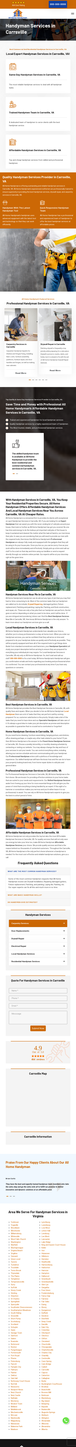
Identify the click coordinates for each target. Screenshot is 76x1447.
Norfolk (14, 1351)
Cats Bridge (46, 1331)
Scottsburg (15, 1289)
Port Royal (15, 1323)
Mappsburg (15, 1388)
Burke (43, 1348)
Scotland (14, 1291)
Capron (44, 1340)
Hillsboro (45, 1223)
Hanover (44, 1238)
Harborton (45, 1235)
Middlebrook (16, 1377)
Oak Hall (14, 1345)
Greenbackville (47, 1249)
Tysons (14, 1229)
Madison (14, 1397)
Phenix (13, 1326)
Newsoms (15, 1354)
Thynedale (15, 1240)
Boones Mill (46, 1360)
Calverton (45, 1343)
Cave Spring (46, 1328)
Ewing (43, 1272)
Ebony (44, 1274)
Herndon (45, 1226)
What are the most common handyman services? (31, 841)
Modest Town (16, 1371)
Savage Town (16, 1300)
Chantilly (44, 1323)
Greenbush (45, 1246)
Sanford (14, 1303)
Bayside (44, 1374)
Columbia (45, 1297)
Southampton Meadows (21, 1277)
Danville (44, 1291)
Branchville (45, 1357)
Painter (14, 1340)
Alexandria (45, 1394)
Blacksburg (46, 1365)
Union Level (15, 1226)
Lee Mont (45, 1204)
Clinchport (45, 1300)
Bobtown (45, 1362)
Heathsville (45, 1229)
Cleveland (45, 1309)
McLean (14, 1382)
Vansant (14, 1223)
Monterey (15, 1368)
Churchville (45, 1311)
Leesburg (45, 1201)
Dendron (44, 1283)
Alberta (44, 1397)
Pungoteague (16, 1317)
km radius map (38, 1068)
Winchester (15, 1198)
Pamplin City (16, 1334)
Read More (20, 343)
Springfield (15, 1269)
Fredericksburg (47, 1260)
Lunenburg (45, 1192)
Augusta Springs (48, 1380)
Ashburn (44, 1382)
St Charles (15, 1266)
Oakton (14, 1343)
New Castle (15, 1362)
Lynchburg (45, 1189)
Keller (43, 1215)
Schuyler (14, 1294)
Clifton (44, 1306)
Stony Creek (16, 1257)
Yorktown (15, 1189)
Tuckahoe (15, 1232)
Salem (13, 1306)
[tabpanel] (20, 312)
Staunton (14, 1263)
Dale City (45, 1294)
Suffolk (14, 1255)
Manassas (15, 1391)
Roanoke (14, 1309)
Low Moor (45, 1195)
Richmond (15, 1311)
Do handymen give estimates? (22, 870)
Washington (16, 1209)
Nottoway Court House (20, 1348)
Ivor (43, 1218)
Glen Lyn (44, 1252)
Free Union (45, 1257)
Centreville (45, 1326)
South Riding (16, 1280)
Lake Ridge (45, 1209)
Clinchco (45, 1303)
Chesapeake (46, 1314)
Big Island (45, 1368)
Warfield (14, 1212)
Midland (14, 1374)
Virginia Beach (17, 1218)
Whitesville (15, 1204)
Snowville (15, 1283)
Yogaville (14, 1192)
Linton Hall (45, 1198)
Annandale (45, 1388)
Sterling (14, 1260)
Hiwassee (45, 1221)
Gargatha (45, 1255)
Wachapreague (17, 1215)
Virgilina (14, 1221)
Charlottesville (47, 1317)
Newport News (17, 1357)
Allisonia (44, 1391)
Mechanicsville (17, 1380)
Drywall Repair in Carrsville (53, 314)
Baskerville (45, 1377)
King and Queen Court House (53, 1212)
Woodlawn (15, 1195)
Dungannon (46, 1277)
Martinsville (15, 1385)
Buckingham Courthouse (51, 1351)
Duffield (44, 1280)
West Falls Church (18, 1206)
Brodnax (44, 1354)
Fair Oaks (45, 1269)
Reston (14, 1314)
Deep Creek (46, 1289)
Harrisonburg (46, 1232)
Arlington (45, 1385)
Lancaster (45, 1206)
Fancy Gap (45, 1263)
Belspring (45, 1371)
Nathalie (14, 1365)
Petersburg (15, 1328)
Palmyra (14, 1337)
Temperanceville (17, 1249)
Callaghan (45, 1345)
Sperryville (15, 1272)
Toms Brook (16, 1238)
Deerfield (45, 1286)
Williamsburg (16, 1201)
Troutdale (15, 1235)
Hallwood (45, 1243)
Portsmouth (16, 1320)
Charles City (46, 1320)
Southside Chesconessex (21, 1274)
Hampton (45, 1240)
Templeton (15, 1246)
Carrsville (45, 1337)
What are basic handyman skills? (24, 864)
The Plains (15, 1243)
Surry (13, 1252)
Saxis (13, 1297)
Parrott (14, 1331)
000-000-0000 (58, 4)
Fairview (44, 1266)
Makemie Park (16, 1394)
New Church (16, 1360)
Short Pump (16, 1286)
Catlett (44, 1334)
